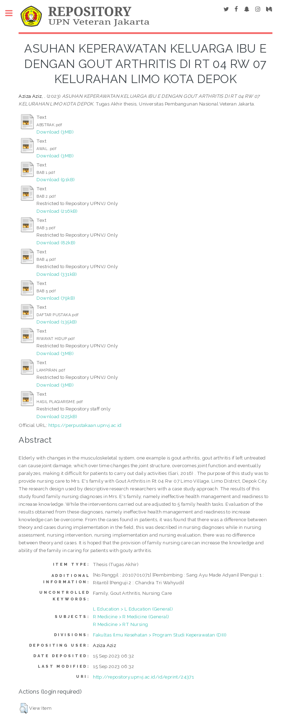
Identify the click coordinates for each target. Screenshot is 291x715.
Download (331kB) (56, 274)
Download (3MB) (55, 132)
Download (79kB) (55, 298)
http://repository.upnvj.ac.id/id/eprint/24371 (143, 677)
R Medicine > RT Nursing (120, 624)
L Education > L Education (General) (133, 609)
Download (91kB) (55, 179)
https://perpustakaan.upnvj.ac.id (85, 425)
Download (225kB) (56, 416)
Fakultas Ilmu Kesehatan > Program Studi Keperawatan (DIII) (159, 635)
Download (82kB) (55, 242)
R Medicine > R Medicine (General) (131, 616)
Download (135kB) (56, 322)
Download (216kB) (56, 211)
